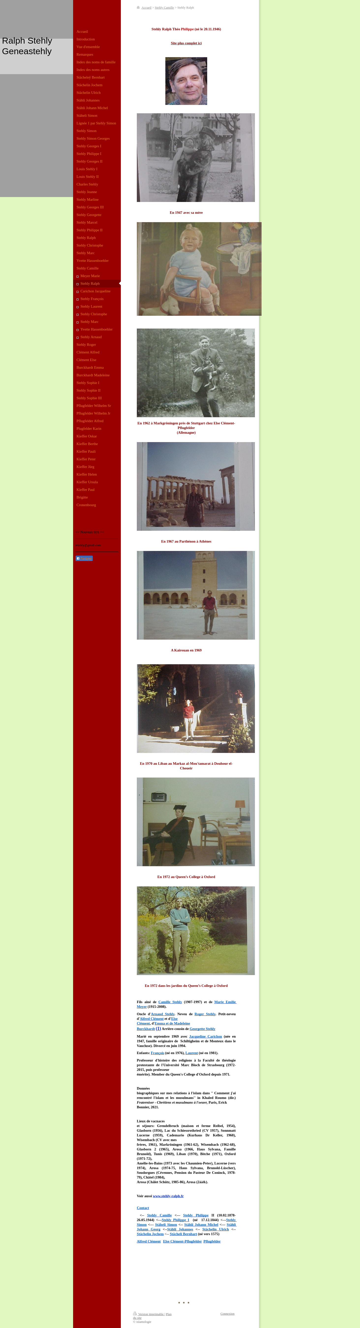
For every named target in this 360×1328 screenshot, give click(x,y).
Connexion (227, 1313)
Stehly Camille (164, 7)
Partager (84, 558)
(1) (158, 1028)
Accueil (146, 7)
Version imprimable (148, 1314)
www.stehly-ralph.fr (168, 1196)
